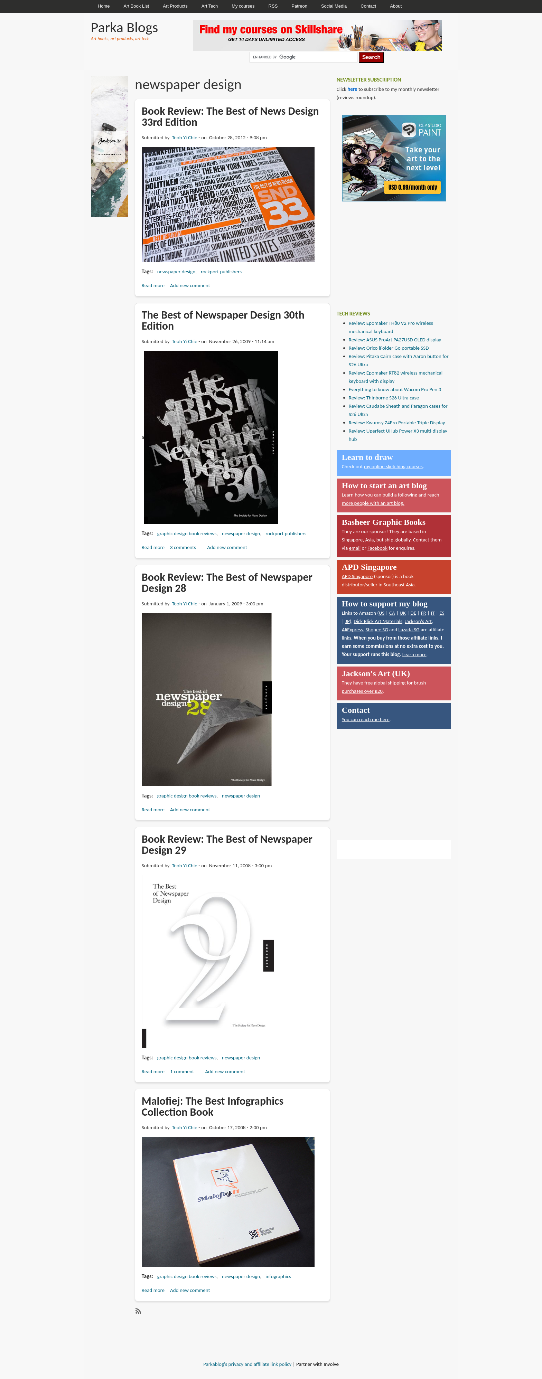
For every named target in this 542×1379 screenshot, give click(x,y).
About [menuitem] (396, 6)
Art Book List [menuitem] (136, 6)
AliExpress (352, 629)
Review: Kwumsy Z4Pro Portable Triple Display (397, 422)
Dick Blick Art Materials (378, 621)
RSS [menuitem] (273, 6)
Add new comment (190, 285)
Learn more (414, 654)
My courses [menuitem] (243, 6)
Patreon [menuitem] (299, 6)
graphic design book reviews (187, 533)
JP (347, 621)
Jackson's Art (418, 621)
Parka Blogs (124, 27)
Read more (153, 285)
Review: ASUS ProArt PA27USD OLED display (395, 340)
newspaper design (176, 271)
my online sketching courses (393, 466)
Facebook (377, 548)
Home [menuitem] (104, 6)
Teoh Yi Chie (184, 137)
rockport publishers (221, 271)
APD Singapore (357, 576)
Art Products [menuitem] (175, 6)
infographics (278, 1276)
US (382, 613)
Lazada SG (408, 629)
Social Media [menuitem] (334, 6)
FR (423, 613)
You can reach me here (366, 719)
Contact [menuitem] (368, 6)
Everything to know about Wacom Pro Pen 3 (395, 389)
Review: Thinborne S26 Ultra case (384, 398)
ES (441, 613)
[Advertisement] (388, 251)
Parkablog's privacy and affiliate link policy (247, 1364)
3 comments (183, 547)
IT (432, 613)
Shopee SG (376, 629)
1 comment (182, 1071)
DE (413, 613)
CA (392, 613)
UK (402, 613)
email (355, 548)
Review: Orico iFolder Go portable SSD (389, 348)
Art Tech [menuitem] (210, 6)
